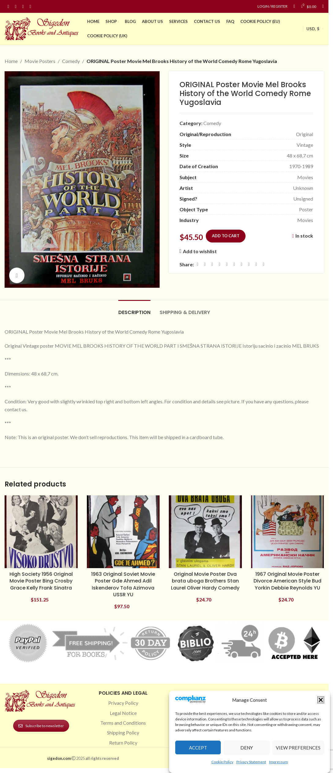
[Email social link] (212, 264)
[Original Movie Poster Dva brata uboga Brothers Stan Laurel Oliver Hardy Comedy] (205, 531)
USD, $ (312, 28)
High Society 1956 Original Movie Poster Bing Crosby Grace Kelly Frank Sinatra (41, 581)
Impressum (278, 762)
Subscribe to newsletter (41, 725)
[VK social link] (249, 264)
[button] (321, 700)
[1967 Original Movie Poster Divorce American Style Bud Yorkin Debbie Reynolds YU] (287, 531)
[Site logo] (43, 28)
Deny (246, 747)
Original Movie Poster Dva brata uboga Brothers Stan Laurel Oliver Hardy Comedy (205, 581)
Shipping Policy (123, 732)
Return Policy (123, 742)
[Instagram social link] (15, 6)
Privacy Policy (123, 703)
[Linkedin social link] (30, 6)
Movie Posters (39, 61)
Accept (198, 747)
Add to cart (225, 235)
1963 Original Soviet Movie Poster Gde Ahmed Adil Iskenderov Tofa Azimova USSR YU (123, 584)
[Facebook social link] (8, 6)
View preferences (298, 747)
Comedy (71, 61)
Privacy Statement (251, 762)
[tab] (134, 309)
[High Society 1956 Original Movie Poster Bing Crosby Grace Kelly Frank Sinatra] (41, 531)
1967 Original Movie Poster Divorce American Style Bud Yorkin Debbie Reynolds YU (287, 581)
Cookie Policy (222, 762)
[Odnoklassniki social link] (234, 264)
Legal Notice (123, 713)
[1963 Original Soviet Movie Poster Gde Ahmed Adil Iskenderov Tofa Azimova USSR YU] (123, 531)
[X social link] (205, 264)
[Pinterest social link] (23, 6)
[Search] (323, 6)
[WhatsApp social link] (241, 264)
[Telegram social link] (256, 264)
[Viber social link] (263, 264)
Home (11, 61)
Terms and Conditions (123, 723)
